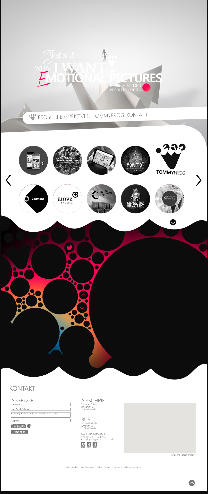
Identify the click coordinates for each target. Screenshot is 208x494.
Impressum (117, 467)
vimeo (81, 442)
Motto (99, 467)
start (31, 119)
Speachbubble (69, 247)
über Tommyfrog (87, 467)
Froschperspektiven (64, 116)
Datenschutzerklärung (133, 467)
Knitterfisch (91, 423)
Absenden (20, 432)
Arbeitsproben (72, 467)
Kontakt (137, 114)
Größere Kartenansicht (183, 454)
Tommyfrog (108, 115)
